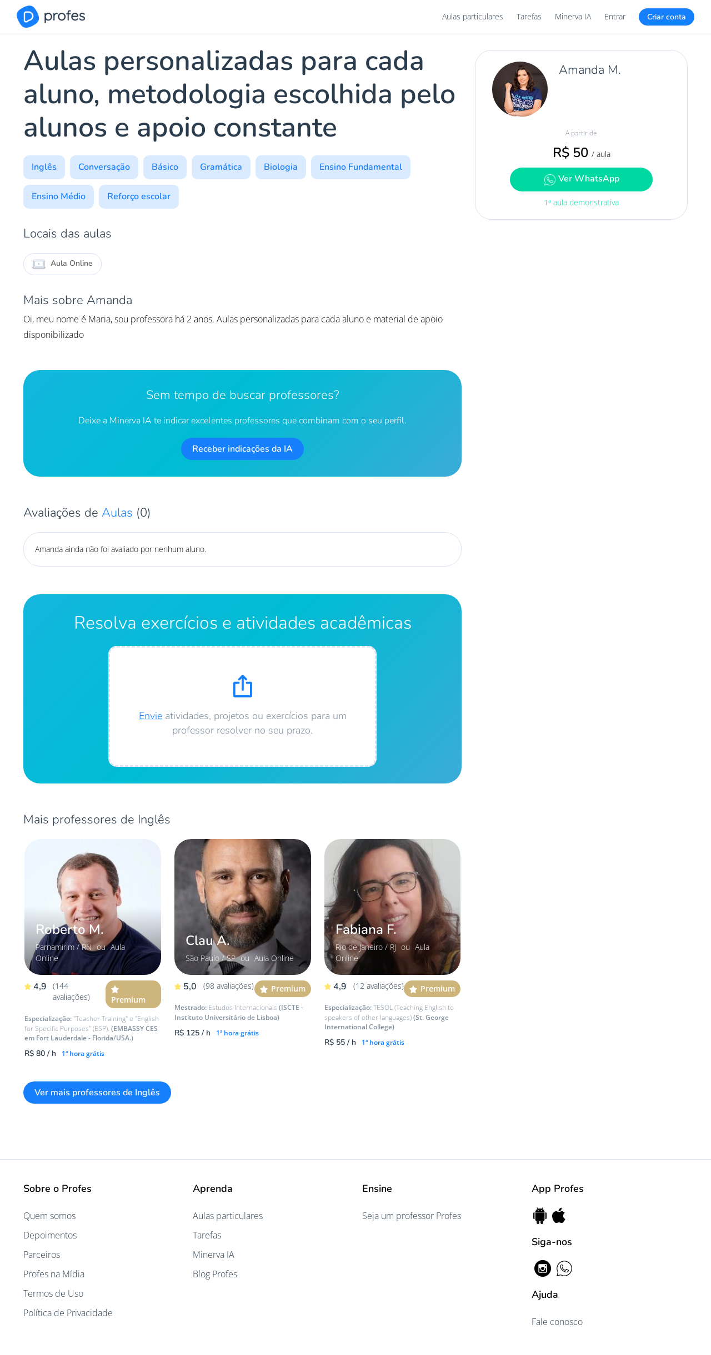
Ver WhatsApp (581, 179)
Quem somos (49, 1216)
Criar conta (666, 17)
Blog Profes (215, 1274)
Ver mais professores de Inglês (97, 1092)
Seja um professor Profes (411, 1216)
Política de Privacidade (68, 1313)
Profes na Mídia (53, 1274)
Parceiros (41, 1254)
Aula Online (62, 264)
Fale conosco (557, 1322)
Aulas (119, 512)
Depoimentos (50, 1235)
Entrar (614, 16)
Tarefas (529, 16)
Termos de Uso (53, 1293)
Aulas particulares (472, 16)
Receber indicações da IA (242, 449)
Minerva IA (573, 16)
